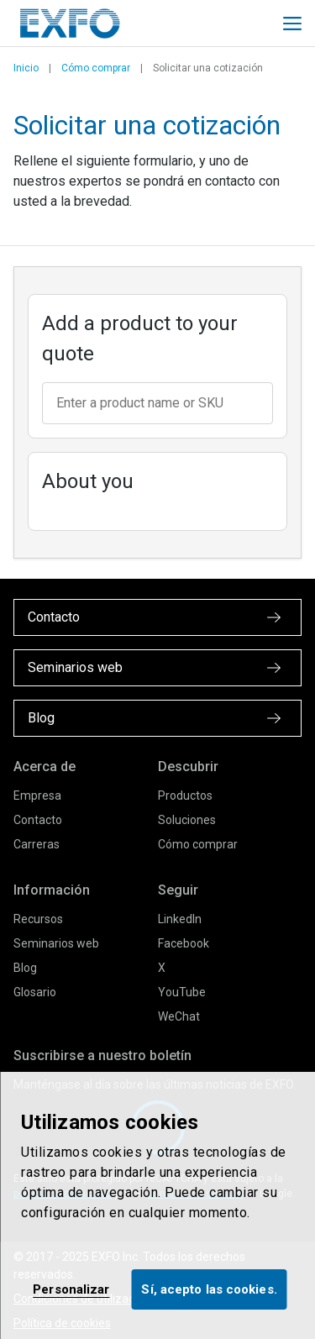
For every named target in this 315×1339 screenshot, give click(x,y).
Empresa (37, 795)
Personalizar (71, 1289)
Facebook (183, 943)
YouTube (182, 992)
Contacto (37, 820)
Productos (185, 795)
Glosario (34, 992)
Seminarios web (56, 943)
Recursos (38, 919)
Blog (25, 967)
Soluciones (187, 820)
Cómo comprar (95, 68)
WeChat (179, 1016)
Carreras (36, 844)
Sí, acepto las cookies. (208, 1289)
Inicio (26, 68)
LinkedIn (180, 919)
